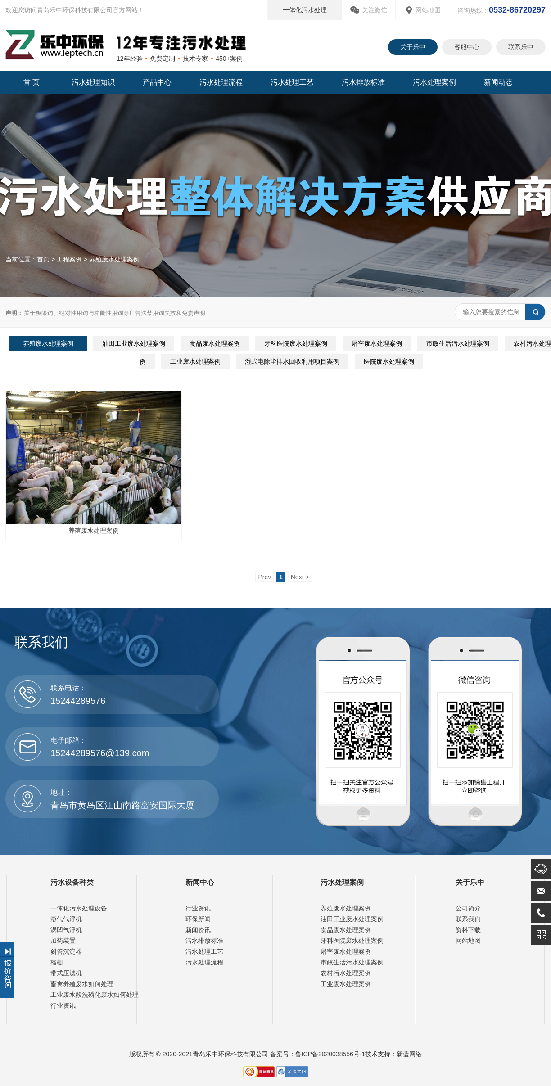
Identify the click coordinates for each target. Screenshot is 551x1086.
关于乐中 (412, 46)
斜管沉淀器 (66, 951)
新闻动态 (498, 82)
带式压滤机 (66, 973)
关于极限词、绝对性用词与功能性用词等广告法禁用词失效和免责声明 (105, 313)
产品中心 (157, 82)
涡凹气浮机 (66, 929)
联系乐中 (520, 46)
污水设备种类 (72, 882)
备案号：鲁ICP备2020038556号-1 (317, 1054)
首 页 (31, 82)
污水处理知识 (93, 82)
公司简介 (468, 908)
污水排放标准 (363, 82)
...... (55, 1016)
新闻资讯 (198, 929)
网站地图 (428, 10)
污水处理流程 (221, 82)
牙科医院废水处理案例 (295, 343)
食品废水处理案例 (215, 343)
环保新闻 (198, 919)
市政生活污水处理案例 (457, 343)
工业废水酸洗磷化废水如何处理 (94, 994)
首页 (43, 259)
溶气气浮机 (66, 919)
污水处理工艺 (292, 82)
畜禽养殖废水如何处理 (81, 983)
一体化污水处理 (305, 10)
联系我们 (468, 919)
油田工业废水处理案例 (133, 343)
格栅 (56, 962)
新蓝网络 (409, 1054)
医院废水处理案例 (389, 361)
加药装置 (63, 940)
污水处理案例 (434, 82)
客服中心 (466, 46)
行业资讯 (63, 1005)
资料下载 (468, 929)
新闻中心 (199, 882)
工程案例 (69, 259)
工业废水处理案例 (195, 361)
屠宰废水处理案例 (377, 343)
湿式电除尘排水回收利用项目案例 (292, 361)
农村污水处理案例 (346, 973)
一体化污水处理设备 (78, 908)
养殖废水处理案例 (114, 259)
